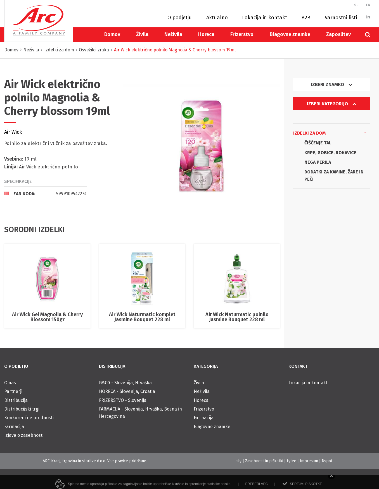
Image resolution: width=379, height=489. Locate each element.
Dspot (327, 461)
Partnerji (13, 391)
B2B (306, 18)
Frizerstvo (242, 34)
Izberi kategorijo (331, 104)
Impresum (309, 461)
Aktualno (217, 18)
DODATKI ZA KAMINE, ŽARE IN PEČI (334, 175)
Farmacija (14, 426)
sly (238, 461)
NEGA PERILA (317, 162)
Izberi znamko (331, 84)
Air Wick (13, 132)
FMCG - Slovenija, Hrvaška (125, 382)
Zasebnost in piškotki (264, 461)
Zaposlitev (338, 34)
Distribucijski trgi (21, 409)
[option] (201, 146)
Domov (112, 34)
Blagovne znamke (290, 34)
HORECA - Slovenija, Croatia (127, 391)
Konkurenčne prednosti (29, 417)
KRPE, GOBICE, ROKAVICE (330, 152)
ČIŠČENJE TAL (317, 142)
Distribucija (16, 400)
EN (368, 5)
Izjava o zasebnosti (24, 435)
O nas (10, 382)
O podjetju (179, 18)
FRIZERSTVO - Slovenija (122, 400)
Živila (142, 34)
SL (356, 5)
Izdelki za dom (330, 133)
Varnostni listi (341, 18)
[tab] (45, 193)
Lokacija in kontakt (264, 18)
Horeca (206, 34)
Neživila (173, 34)
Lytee (291, 461)
